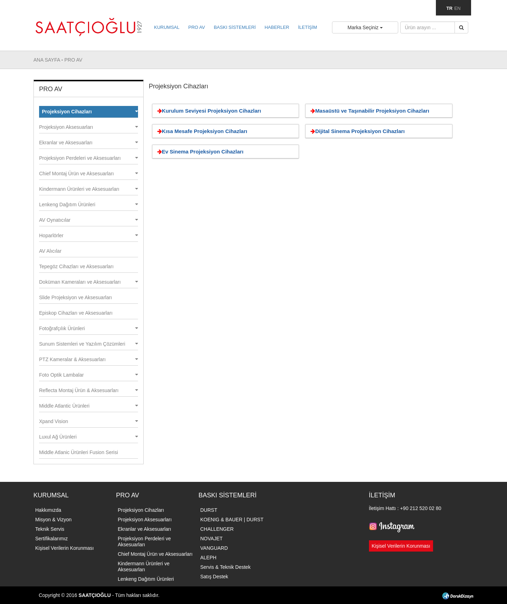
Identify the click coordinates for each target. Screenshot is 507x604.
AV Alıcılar (50, 251)
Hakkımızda (48, 510)
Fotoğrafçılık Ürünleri (88, 328)
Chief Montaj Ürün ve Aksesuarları (88, 173)
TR (449, 8)
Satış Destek (214, 576)
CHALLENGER (217, 529)
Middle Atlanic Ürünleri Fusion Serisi (78, 452)
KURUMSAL (167, 27)
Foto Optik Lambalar (88, 375)
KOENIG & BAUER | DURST (231, 519)
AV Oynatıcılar (88, 220)
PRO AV (196, 27)
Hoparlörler (88, 235)
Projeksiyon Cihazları (90, 111)
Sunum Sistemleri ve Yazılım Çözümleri (88, 344)
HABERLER (276, 27)
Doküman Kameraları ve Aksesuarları (88, 282)
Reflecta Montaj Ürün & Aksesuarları (88, 390)
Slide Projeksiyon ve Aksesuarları (75, 297)
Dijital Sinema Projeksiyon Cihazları (356, 131)
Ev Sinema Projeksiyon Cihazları (199, 152)
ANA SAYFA (47, 60)
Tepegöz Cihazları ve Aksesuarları (76, 266)
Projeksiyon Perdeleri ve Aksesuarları (88, 158)
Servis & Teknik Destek (225, 567)
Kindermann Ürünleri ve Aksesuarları (88, 189)
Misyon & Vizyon (53, 519)
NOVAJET (211, 538)
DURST (208, 510)
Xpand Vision (88, 421)
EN (457, 8)
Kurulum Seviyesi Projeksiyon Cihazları (208, 111)
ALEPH (208, 557)
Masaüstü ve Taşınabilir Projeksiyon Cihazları (368, 111)
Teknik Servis (49, 529)
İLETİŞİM (307, 27)
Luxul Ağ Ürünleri (88, 437)
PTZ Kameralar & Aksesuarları (88, 359)
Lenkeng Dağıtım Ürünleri (88, 204)
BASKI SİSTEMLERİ (235, 27)
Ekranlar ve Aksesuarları (88, 142)
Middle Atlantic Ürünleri (88, 406)
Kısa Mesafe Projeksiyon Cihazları (201, 131)
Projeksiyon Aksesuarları (88, 127)
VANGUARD (214, 548)
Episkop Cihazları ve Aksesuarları (76, 313)
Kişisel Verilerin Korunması (64, 548)
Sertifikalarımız (51, 538)
